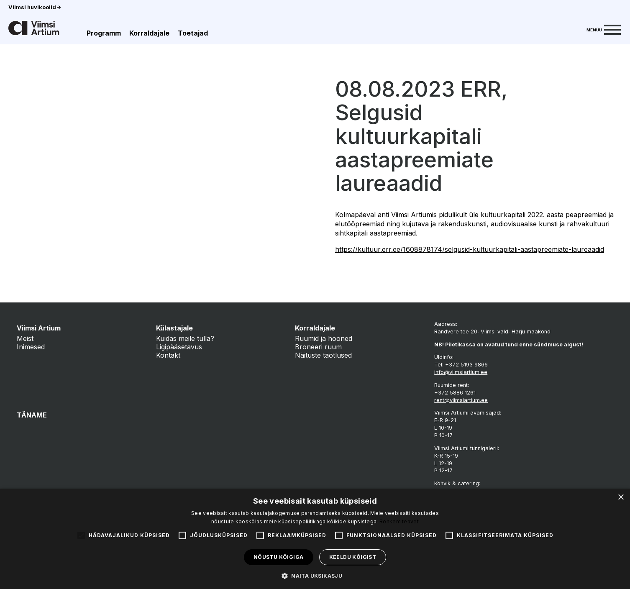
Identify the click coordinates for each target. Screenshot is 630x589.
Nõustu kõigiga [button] (279, 557)
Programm (104, 33)
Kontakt (168, 355)
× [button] (620, 497)
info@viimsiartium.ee (460, 372)
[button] (315, 575)
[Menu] (603, 29)
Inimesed (31, 347)
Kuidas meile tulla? (185, 338)
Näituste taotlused (323, 355)
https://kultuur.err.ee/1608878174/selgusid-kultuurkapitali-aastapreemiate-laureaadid (469, 249)
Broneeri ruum (318, 347)
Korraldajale (149, 33)
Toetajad (193, 33)
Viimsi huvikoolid (34, 7)
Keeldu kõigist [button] (352, 557)
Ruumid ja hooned (323, 338)
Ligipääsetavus (179, 347)
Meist (25, 338)
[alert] (315, 539)
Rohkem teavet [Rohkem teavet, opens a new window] (399, 521)
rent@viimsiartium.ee (461, 400)
